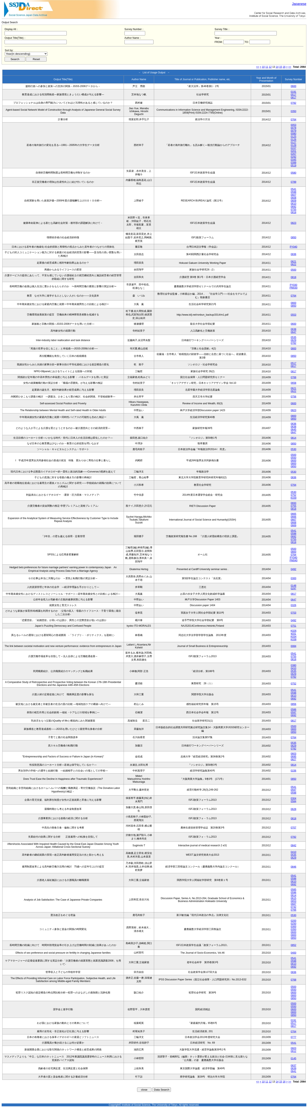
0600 (293, 86)
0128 (293, 145)
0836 (293, 254)
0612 (293, 1051)
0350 (293, 111)
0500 (293, 269)
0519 (293, 165)
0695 (293, 756)
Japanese (299, 4)
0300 (293, 578)
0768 (293, 377)
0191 (293, 91)
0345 (293, 159)
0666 (293, 516)
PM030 (293, 287)
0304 (293, 798)
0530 (293, 449)
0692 (293, 206)
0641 (293, 1071)
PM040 (293, 560)
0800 (293, 303)
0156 (293, 770)
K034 (293, 636)
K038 (293, 639)
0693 (293, 503)
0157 (293, 148)
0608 (293, 197)
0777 (293, 1037)
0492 (293, 569)
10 (263, 66)
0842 (293, 845)
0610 (293, 203)
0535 (293, 337)
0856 (293, 704)
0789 (293, 181)
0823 (293, 223)
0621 (293, 261)
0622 (293, 264)
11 (266, 66)
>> (289, 66)
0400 (293, 952)
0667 (293, 519)
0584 (293, 801)
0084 (293, 646)
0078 (293, 127)
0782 (293, 103)
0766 (293, 909)
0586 (293, 709)
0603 (293, 753)
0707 (293, 827)
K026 (293, 630)
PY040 (293, 246)
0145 (293, 1058)
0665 (293, 513)
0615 (293, 898)
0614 (293, 895)
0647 (293, 332)
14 (277, 66)
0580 (293, 172)
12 (270, 66)
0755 (293, 209)
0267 (293, 154)
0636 (293, 423)
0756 (293, 396)
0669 (293, 525)
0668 (293, 522)
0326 (293, 605)
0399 (293, 162)
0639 (293, 1068)
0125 (293, 136)
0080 (293, 133)
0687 (293, 904)
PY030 (293, 284)
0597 (293, 712)
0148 (293, 585)
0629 (293, 340)
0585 (293, 889)
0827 (293, 759)
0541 (293, 189)
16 (284, 66)
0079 (293, 130)
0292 (293, 156)
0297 (293, 588)
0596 (293, 892)
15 (280, 66)
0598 (293, 192)
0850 (293, 237)
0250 (293, 923)
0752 (293, 495)
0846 (293, 866)
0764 (293, 119)
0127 (293, 142)
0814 (293, 437)
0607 (293, 195)
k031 (293, 633)
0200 (293, 920)
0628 (293, 809)
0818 (293, 212)
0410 (293, 668)
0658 (293, 382)
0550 (293, 457)
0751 (293, 625)
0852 (293, 945)
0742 (293, 907)
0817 (293, 97)
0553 (293, 314)
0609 (293, 200)
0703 (293, 612)
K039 (293, 497)
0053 (293, 125)
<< (257, 66)
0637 (293, 1065)
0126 (293, 139)
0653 (293, 901)
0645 (293, 429)
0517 (293, 94)
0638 (293, 329)
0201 (293, 151)
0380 (293, 665)
